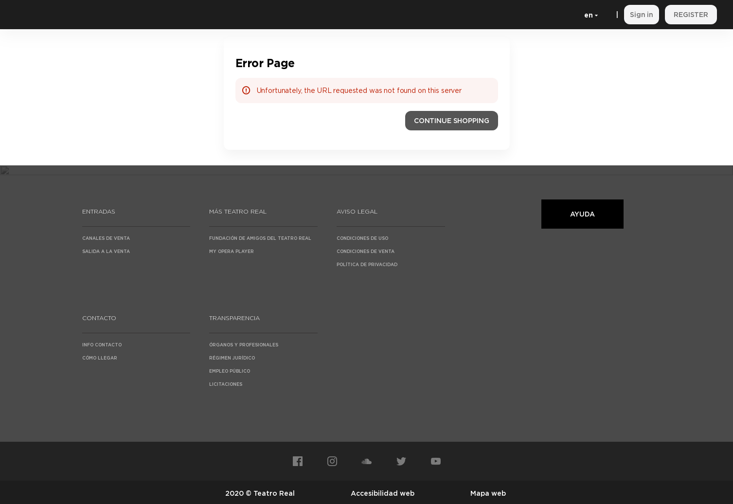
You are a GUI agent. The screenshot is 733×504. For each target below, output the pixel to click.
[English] (589, 14)
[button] (451, 120)
